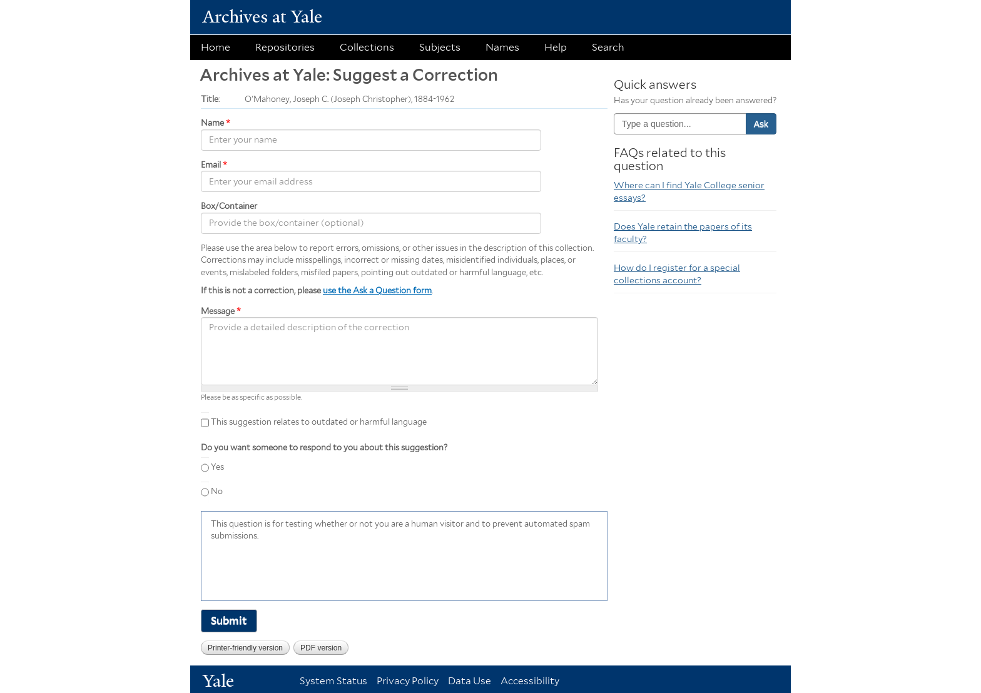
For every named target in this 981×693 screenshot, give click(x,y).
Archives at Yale (262, 16)
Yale (218, 680)
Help (555, 47)
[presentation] (306, 569)
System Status (333, 681)
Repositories (285, 47)
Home (215, 47)
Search (608, 47)
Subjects (439, 47)
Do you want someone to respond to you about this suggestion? (324, 447)
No (217, 491)
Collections (367, 47)
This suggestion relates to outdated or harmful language (319, 422)
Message (221, 311)
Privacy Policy (408, 681)
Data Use (469, 681)
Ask (761, 124)
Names (502, 47)
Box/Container (229, 206)
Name (215, 123)
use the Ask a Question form (377, 290)
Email (214, 164)
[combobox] (680, 123)
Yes (217, 467)
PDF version (321, 648)
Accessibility (530, 681)
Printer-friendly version (245, 648)
